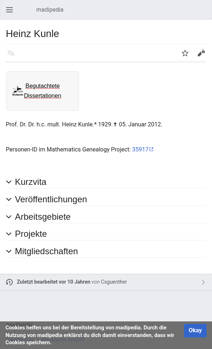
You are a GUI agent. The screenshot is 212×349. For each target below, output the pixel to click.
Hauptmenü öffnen (11, 13)
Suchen (205, 13)
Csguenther (114, 282)
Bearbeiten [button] (203, 56)
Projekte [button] (31, 234)
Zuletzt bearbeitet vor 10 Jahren (54, 282)
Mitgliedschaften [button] (46, 251)
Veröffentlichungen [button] (51, 199)
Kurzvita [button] (31, 182)
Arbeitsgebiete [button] (43, 217)
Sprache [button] (13, 56)
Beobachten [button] (187, 56)
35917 (140, 149)
